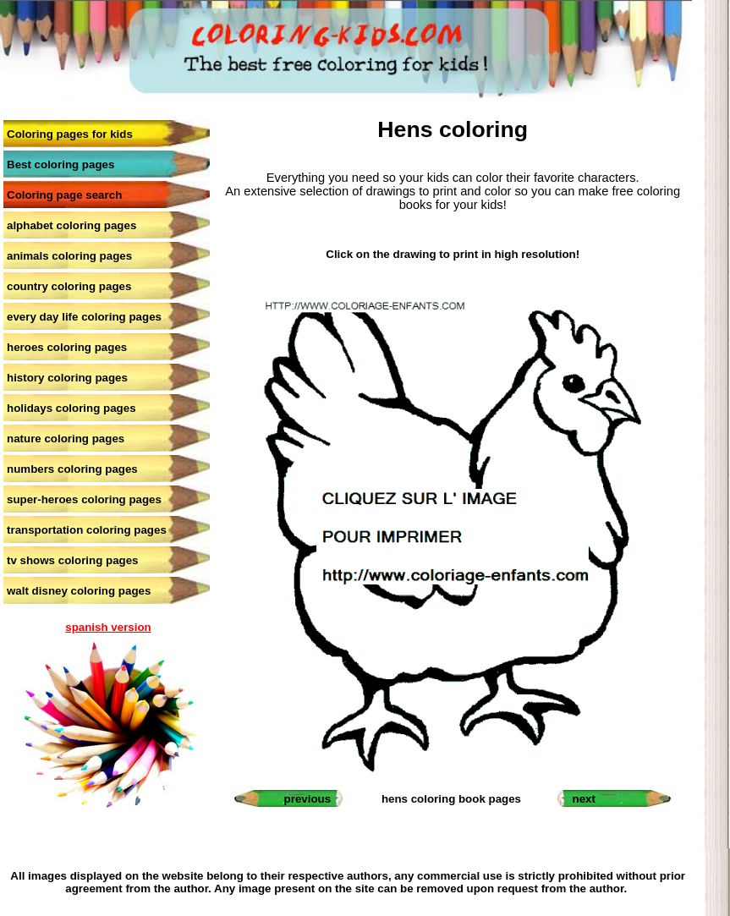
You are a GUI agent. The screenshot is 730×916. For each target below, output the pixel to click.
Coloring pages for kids (70, 134)
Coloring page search (64, 195)
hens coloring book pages (451, 799)
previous (308, 799)
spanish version (108, 627)
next (584, 799)
